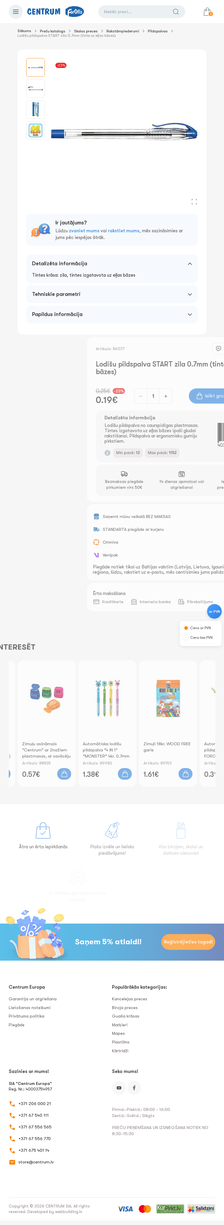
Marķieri (119, 1024)
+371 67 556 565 (35, 1127)
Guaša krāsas (125, 1016)
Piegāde (16, 1024)
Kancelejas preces (129, 999)
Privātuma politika (26, 1016)
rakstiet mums (123, 230)
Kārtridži (120, 1050)
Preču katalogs (52, 31)
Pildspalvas (158, 31)
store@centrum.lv (36, 1162)
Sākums (24, 31)
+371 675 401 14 (33, 1150)
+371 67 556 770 (34, 1138)
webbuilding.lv (68, 1211)
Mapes (118, 1033)
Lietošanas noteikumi (29, 1007)
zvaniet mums (84, 230)
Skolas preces (86, 31)
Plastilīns (121, 1042)
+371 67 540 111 (33, 1115)
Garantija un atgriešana (33, 999)
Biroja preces (125, 1007)
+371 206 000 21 (34, 1103)
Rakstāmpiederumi (122, 31)
